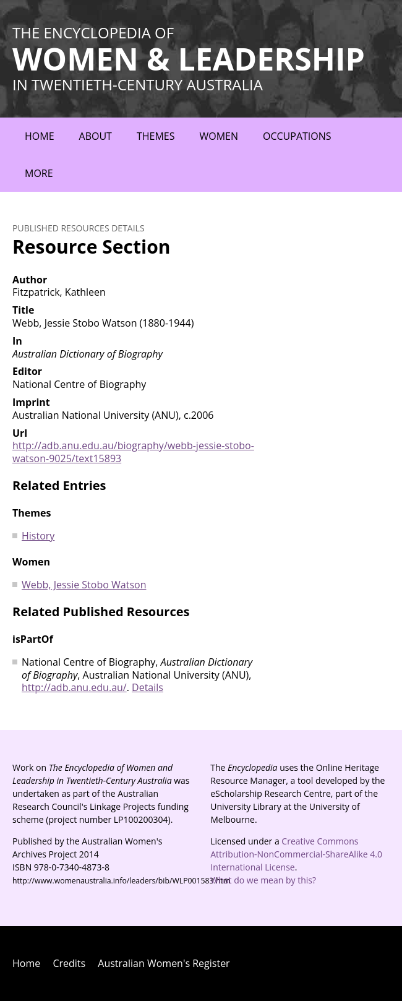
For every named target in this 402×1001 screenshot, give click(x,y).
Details (147, 687)
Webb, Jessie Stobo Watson (84, 584)
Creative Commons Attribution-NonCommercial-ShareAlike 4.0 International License (296, 854)
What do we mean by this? (263, 880)
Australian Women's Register (163, 963)
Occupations (297, 136)
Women (218, 136)
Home (39, 136)
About (95, 136)
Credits (69, 963)
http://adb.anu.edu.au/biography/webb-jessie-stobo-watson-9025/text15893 (133, 452)
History (38, 536)
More (39, 173)
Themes (156, 136)
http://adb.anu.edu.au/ (74, 687)
